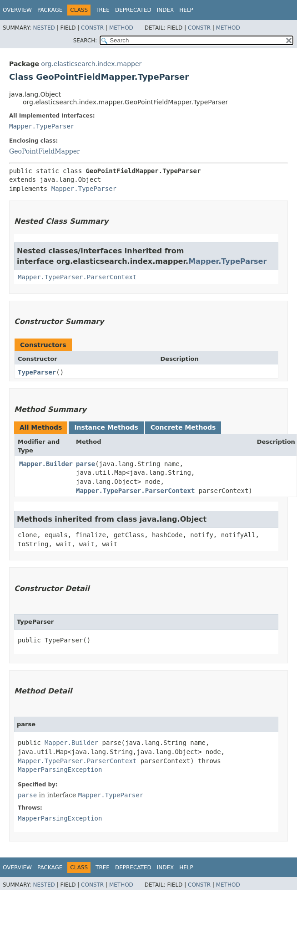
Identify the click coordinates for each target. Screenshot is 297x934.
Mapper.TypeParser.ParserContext (77, 277)
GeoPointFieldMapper (44, 151)
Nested (44, 28)
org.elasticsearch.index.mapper (91, 63)
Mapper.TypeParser (41, 126)
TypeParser (37, 372)
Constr (92, 28)
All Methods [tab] (41, 427)
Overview (17, 10)
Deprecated (133, 10)
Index (165, 10)
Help (186, 10)
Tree (103, 10)
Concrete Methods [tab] (183, 427)
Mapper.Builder (46, 463)
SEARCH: (85, 40)
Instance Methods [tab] (106, 427)
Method (121, 28)
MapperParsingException (60, 769)
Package (49, 10)
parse (85, 463)
